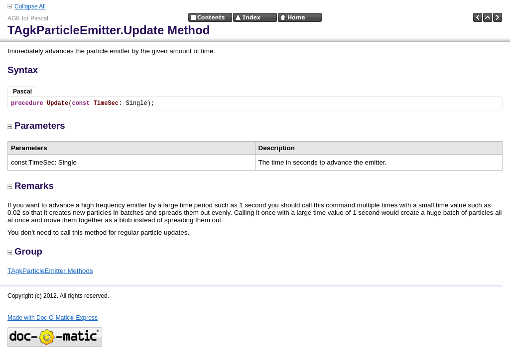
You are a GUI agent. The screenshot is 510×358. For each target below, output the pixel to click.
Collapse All (30, 6)
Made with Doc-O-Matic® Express (52, 317)
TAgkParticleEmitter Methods (50, 270)
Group (24, 251)
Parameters (36, 125)
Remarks (30, 185)
